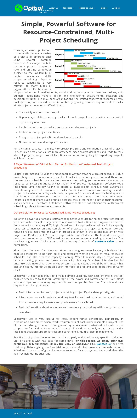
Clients (104, 8)
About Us (53, 8)
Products (67, 8)
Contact (43, 13)
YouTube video (104, 241)
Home (41, 8)
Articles (116, 8)
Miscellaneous (86, 8)
